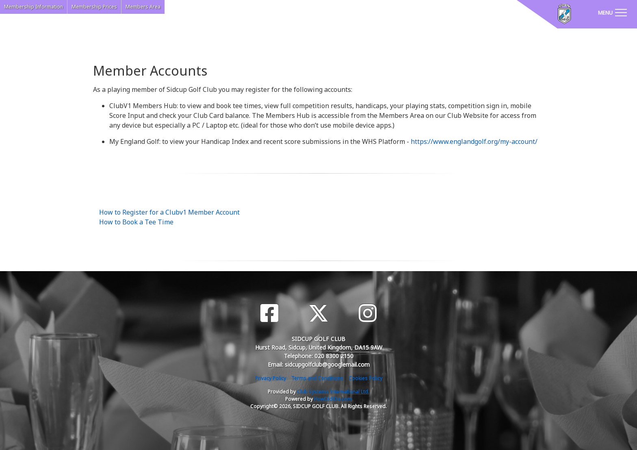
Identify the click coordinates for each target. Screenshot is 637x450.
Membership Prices (94, 6)
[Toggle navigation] (612, 12)
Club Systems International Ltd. (333, 391)
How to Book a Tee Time (136, 221)
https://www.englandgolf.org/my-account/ (474, 141)
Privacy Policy (270, 378)
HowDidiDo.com (333, 399)
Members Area (143, 6)
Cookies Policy (365, 378)
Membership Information (33, 6)
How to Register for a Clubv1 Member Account (169, 212)
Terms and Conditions (317, 378)
